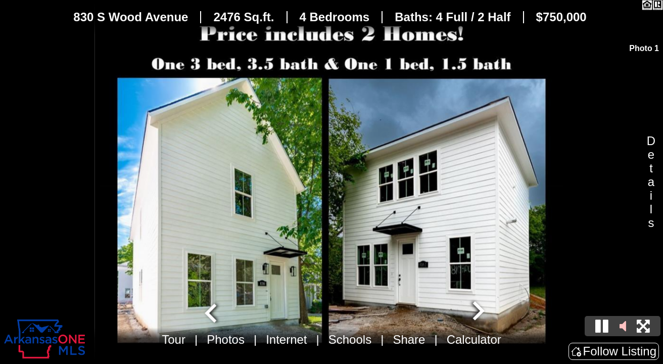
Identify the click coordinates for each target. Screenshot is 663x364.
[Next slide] (477, 312)
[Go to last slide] (212, 312)
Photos (226, 339)
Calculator (474, 339)
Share (409, 339)
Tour (173, 339)
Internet (286, 339)
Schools (349, 339)
